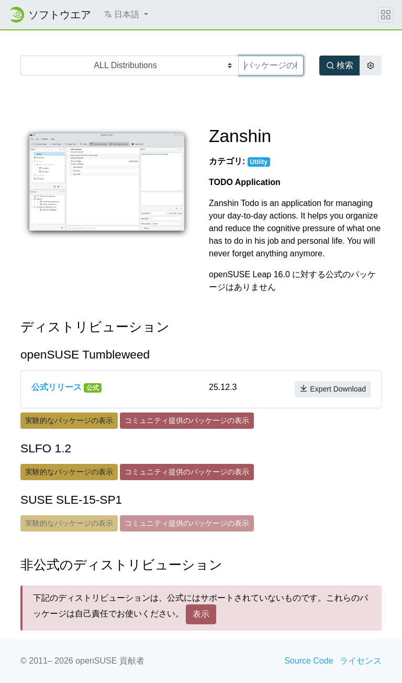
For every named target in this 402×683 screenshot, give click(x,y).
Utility (258, 162)
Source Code (308, 660)
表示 (201, 614)
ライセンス (361, 660)
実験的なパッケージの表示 (69, 420)
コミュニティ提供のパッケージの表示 (187, 420)
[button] (125, 14)
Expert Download (332, 388)
